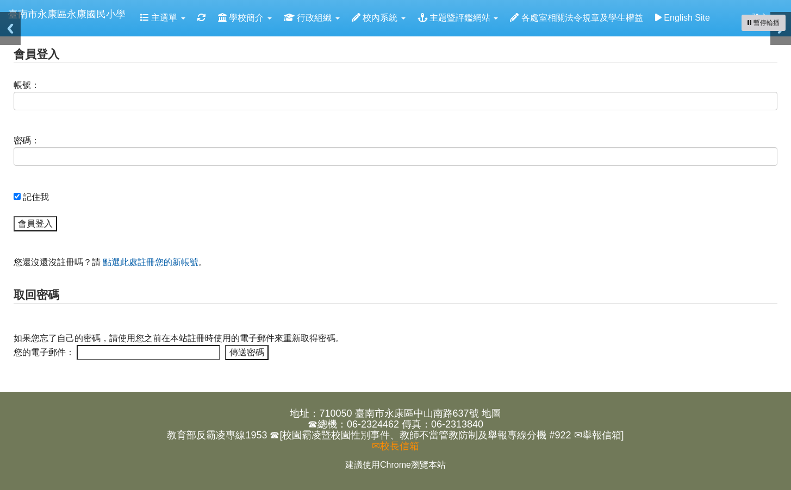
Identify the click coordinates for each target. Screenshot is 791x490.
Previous (10, 28)
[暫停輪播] (764, 23)
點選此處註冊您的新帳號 (150, 262)
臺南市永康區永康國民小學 (67, 14)
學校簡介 (245, 17)
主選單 (162, 17)
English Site (682, 17)
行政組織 (312, 17)
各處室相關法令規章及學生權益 (576, 17)
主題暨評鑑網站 (458, 17)
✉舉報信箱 (597, 435)
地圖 (491, 413)
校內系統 (379, 17)
